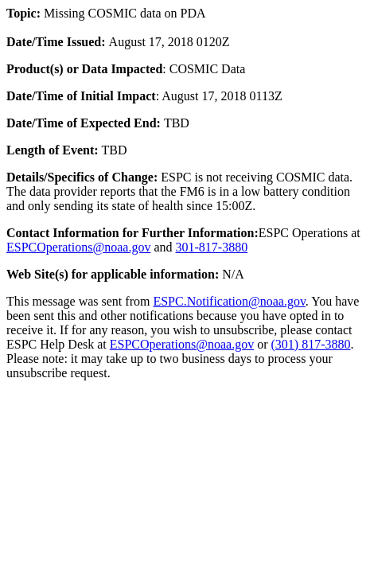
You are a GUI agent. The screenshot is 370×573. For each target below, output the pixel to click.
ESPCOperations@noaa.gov (78, 247)
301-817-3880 (212, 247)
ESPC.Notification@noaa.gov (229, 301)
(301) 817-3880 (311, 344)
